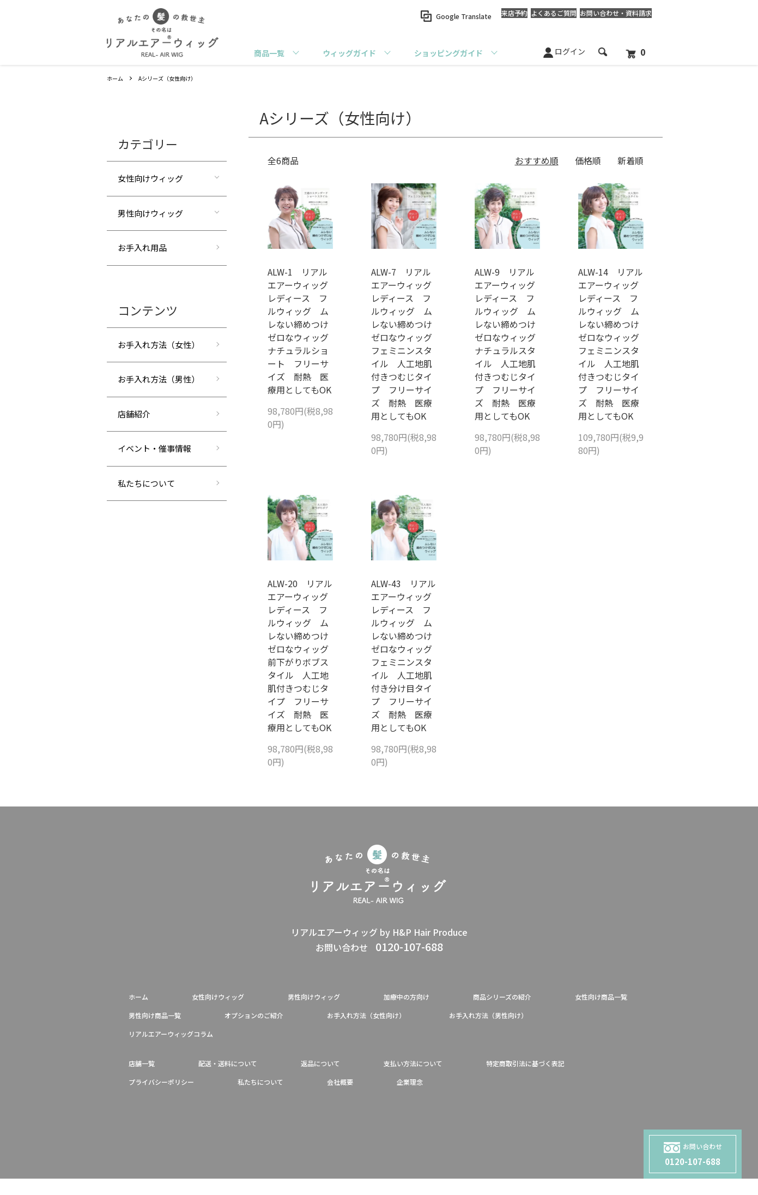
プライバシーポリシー (320, 1096)
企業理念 (608, 1096)
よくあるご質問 (534, 16)
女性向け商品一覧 (163, 1020)
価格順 (588, 160)
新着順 (630, 160)
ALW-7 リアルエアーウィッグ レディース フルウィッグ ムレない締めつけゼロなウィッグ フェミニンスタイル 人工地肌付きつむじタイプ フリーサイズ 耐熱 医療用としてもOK (406, 343)
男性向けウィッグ (150, 213)
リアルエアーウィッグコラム (333, 1042)
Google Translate (424, 16)
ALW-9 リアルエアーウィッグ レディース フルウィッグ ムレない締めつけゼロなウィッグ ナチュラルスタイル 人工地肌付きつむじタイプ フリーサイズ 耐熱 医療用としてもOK (509, 343)
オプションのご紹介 (394, 1020)
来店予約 (482, 16)
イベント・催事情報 (154, 448)
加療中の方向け (455, 998)
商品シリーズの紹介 (569, 998)
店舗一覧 (146, 1075)
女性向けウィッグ (150, 178)
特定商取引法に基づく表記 (181, 1096)
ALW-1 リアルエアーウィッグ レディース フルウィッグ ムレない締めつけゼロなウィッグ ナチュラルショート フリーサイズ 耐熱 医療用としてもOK (302, 330)
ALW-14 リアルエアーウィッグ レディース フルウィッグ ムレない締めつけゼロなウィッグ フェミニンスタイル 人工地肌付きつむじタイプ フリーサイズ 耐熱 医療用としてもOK (613, 343)
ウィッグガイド (349, 52)
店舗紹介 (134, 414)
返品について (355, 1075)
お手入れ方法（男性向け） (181, 1042)
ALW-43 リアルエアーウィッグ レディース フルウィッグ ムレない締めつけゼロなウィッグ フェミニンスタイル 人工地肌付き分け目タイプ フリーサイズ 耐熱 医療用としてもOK (406, 655)
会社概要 (529, 1096)
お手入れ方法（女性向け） (529, 1020)
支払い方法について (464, 1075)
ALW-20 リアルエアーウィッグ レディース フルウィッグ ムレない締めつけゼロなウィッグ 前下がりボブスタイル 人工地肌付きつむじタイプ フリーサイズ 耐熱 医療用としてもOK (302, 655)
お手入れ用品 (142, 247)
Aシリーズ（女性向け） (176, 77)
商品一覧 (269, 52)
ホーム (116, 77)
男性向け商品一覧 (277, 1020)
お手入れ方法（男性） (158, 379)
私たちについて (146, 483)
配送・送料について (246, 1075)
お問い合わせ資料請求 (609, 16)
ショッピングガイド (448, 52)
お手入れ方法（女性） (158, 344)
